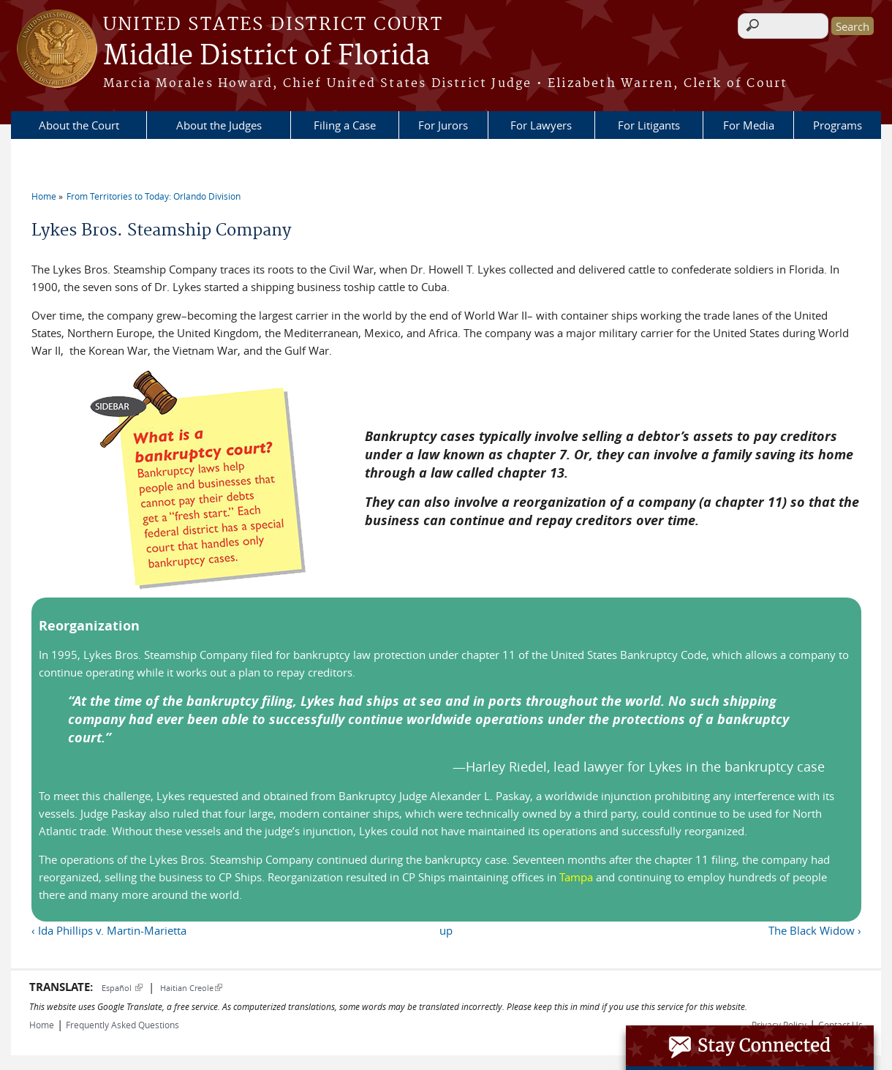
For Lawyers (541, 125)
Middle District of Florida (266, 56)
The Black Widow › (814, 930)
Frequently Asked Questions (122, 1025)
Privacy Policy (779, 1025)
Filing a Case (345, 125)
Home (43, 196)
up (446, 930)
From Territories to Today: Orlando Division (154, 196)
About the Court (79, 125)
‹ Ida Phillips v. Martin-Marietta (108, 930)
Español (122, 987)
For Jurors (443, 125)
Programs (837, 125)
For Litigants (649, 125)
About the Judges (219, 125)
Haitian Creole (191, 987)
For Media (748, 125)
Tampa (576, 877)
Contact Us (840, 1025)
